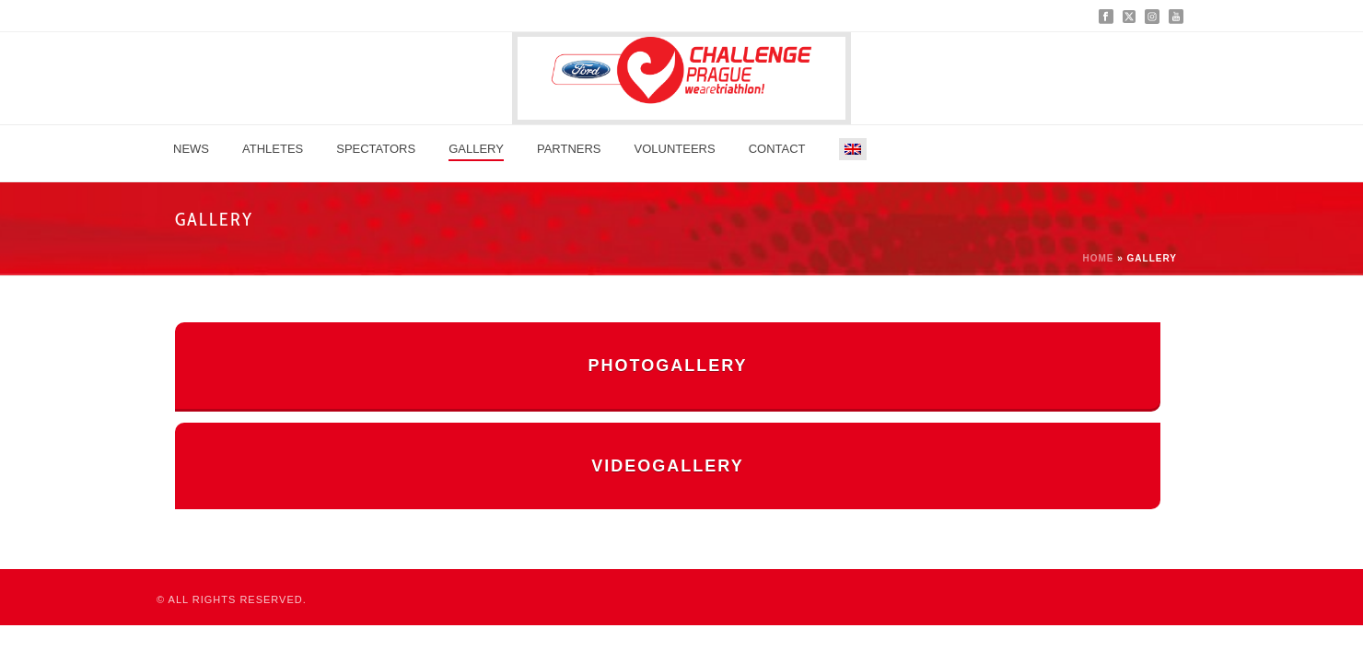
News (191, 149)
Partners (569, 149)
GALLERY (476, 149)
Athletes (272, 149)
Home (1097, 258)
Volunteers (675, 149)
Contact (777, 149)
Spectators (375, 149)
